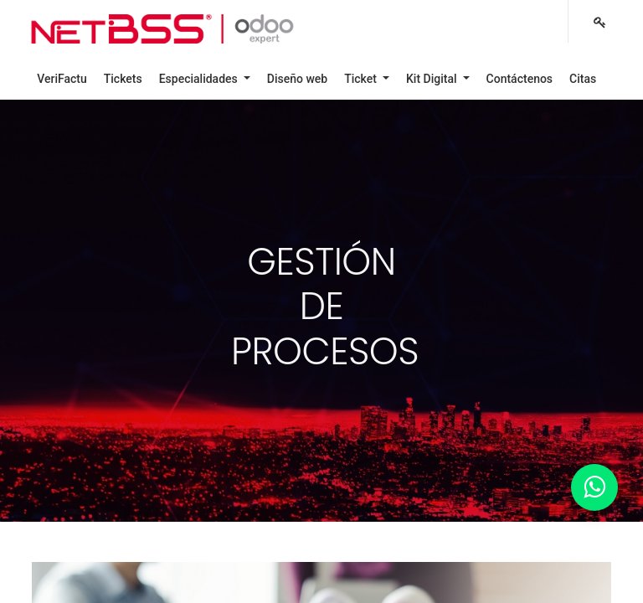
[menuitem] (61, 79)
